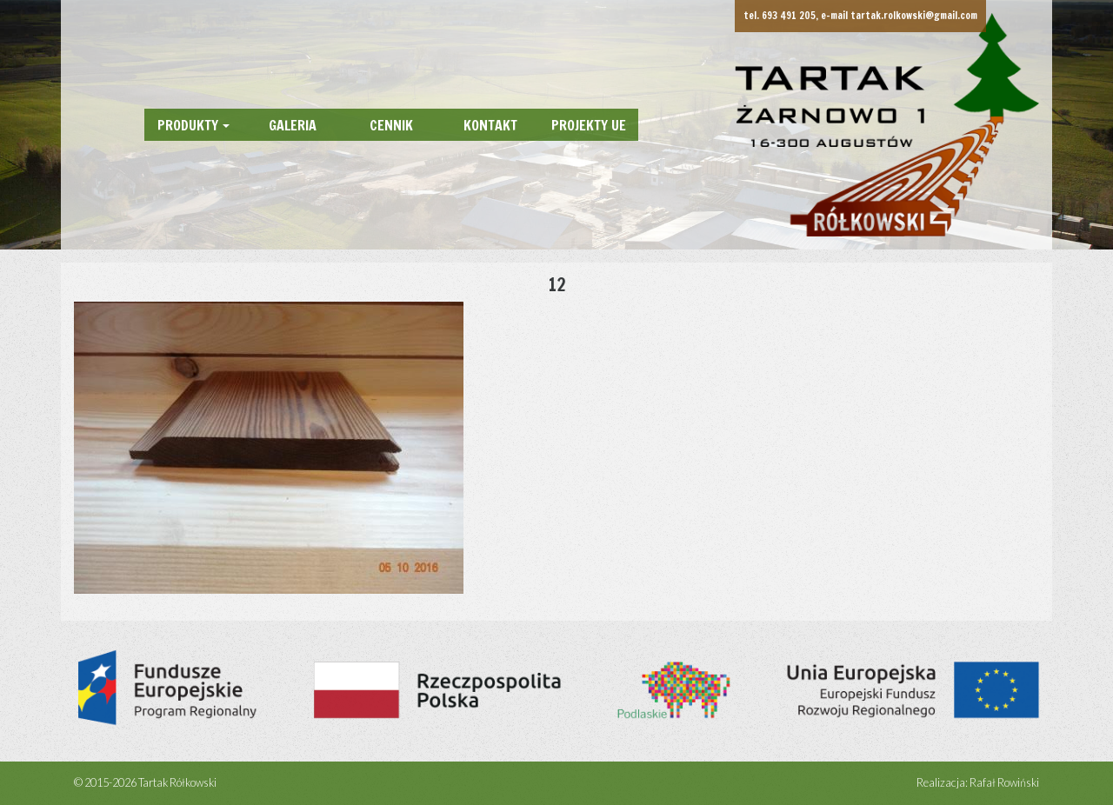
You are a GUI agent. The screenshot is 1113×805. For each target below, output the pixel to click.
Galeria (293, 125)
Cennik (391, 125)
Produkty (187, 125)
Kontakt (490, 125)
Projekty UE (588, 125)
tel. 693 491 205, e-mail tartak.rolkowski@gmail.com (860, 16)
